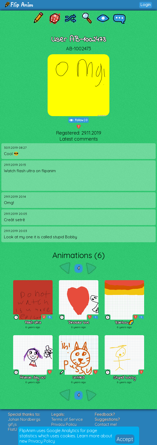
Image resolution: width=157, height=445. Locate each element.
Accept (125, 439)
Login (145, 4)
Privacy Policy (41, 441)
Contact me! (106, 424)
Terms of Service (67, 419)
